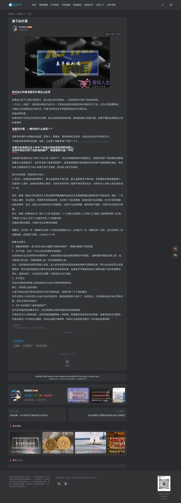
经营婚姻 (66, 5)
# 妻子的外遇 (41, 346)
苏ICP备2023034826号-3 (87, 478)
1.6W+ (28, 395)
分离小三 (100, 5)
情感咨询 (88, 5)
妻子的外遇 (20, 21)
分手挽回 (54, 5)
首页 (34, 5)
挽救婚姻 (43, 5)
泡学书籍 (111, 5)
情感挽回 (77, 5)
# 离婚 (16, 346)
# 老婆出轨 (28, 346)
